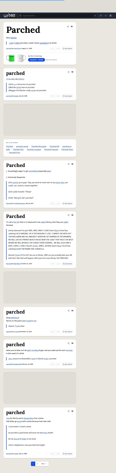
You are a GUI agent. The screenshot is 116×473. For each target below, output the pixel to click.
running (15, 182)
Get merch (67, 49)
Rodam (16, 96)
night (29, 350)
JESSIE (35, 246)
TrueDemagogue (19, 203)
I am (11, 43)
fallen (24, 439)
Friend (17, 255)
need (33, 358)
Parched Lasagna (34, 149)
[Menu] (110, 16)
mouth (29, 320)
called (43, 222)
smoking (34, 350)
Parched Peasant (51, 149)
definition (15, 317)
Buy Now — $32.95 (36, 60)
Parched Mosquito (38, 146)
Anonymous (17, 48)
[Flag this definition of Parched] (71, 26)
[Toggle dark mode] (106, 16)
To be (8, 79)
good (19, 421)
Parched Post (14, 152)
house (58, 182)
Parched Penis (67, 149)
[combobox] (58, 15)
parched (9, 96)
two (45, 432)
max (10, 358)
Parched (9, 48)
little (17, 43)
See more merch (51, 60)
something (44, 43)
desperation (29, 418)
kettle (18, 87)
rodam (16, 454)
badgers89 (17, 364)
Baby (57, 230)
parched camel (22, 146)
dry (35, 320)
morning (69, 350)
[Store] (101, 16)
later (62, 182)
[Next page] (44, 464)
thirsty (14, 37)
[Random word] (95, 15)
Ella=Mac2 (17, 264)
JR (17, 249)
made (33, 90)
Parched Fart (18, 149)
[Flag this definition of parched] (72, 72)
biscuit (16, 439)
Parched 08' (54, 146)
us (15, 84)
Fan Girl (16, 222)
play (48, 171)
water (46, 358)
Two (8, 418)
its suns (16, 332)
